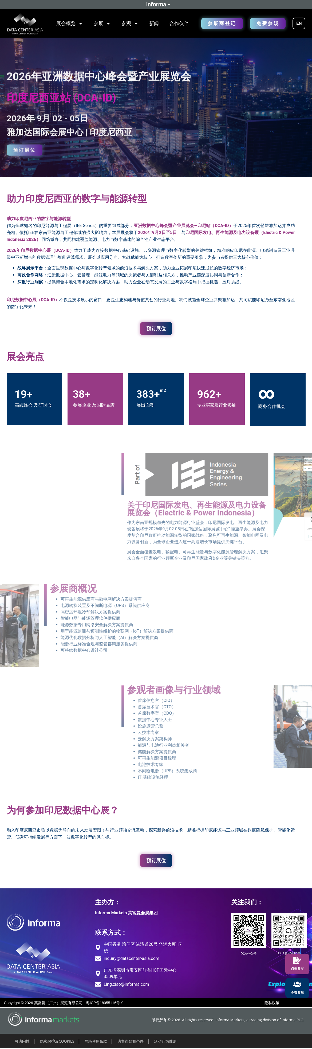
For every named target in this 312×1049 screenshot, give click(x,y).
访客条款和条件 (130, 1041)
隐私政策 (271, 1003)
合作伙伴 (179, 23)
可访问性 (22, 1041)
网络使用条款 (96, 1041)
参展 (102, 23)
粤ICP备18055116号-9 (104, 1003)
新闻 (154, 23)
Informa (156, 4)
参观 (130, 23)
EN (299, 23)
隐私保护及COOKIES (57, 1041)
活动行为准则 (165, 1041)
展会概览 (69, 23)
